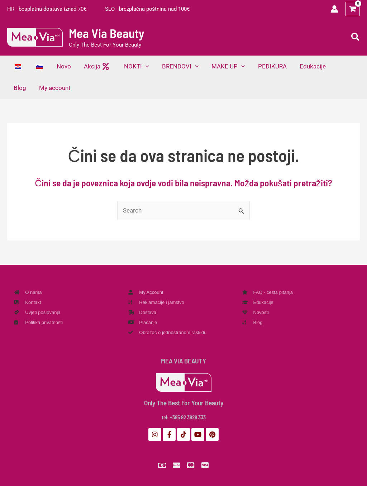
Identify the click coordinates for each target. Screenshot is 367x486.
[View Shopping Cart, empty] (352, 9)
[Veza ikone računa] (334, 9)
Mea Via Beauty (106, 32)
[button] (355, 37)
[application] (142, 66)
